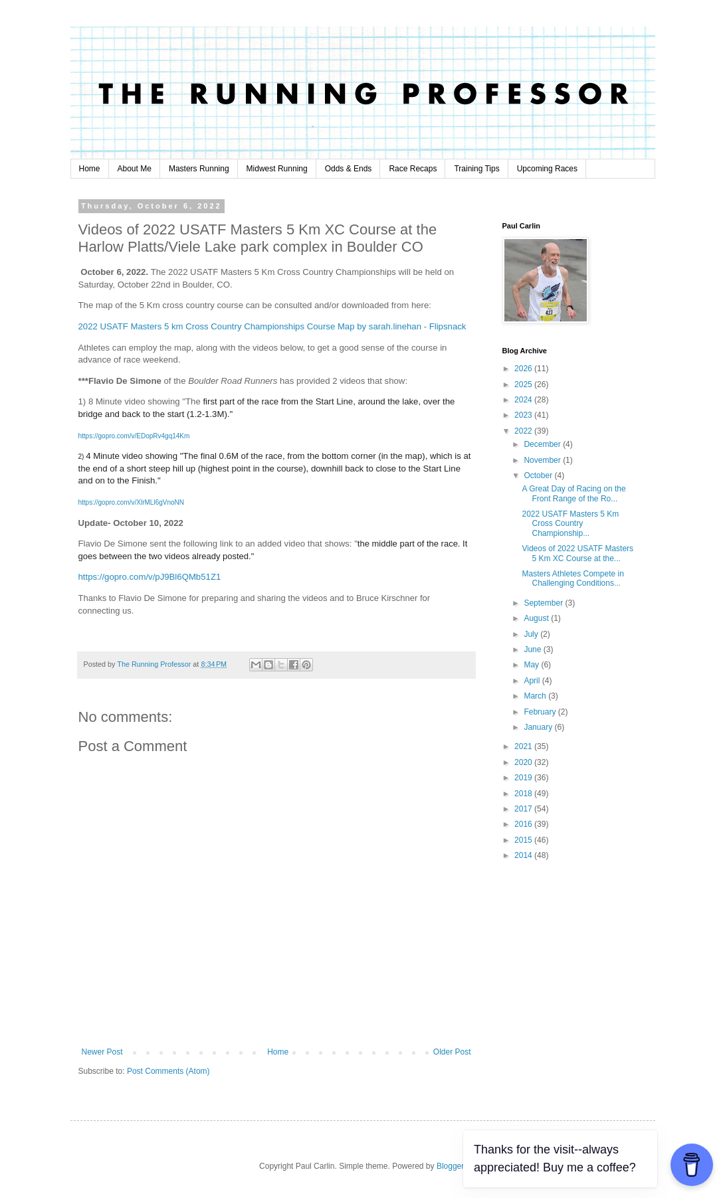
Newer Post (102, 1052)
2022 (524, 431)
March (536, 696)
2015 (524, 840)
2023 (524, 415)
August (537, 618)
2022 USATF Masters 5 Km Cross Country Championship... (570, 523)
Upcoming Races (547, 168)
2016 (524, 824)
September (544, 603)
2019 (524, 777)
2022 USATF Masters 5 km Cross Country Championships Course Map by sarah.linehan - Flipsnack (272, 326)
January (539, 727)
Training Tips (476, 168)
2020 (524, 762)
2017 (524, 808)
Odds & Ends (348, 168)
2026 (524, 368)
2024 (524, 399)
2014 (524, 855)
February (541, 712)
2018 (524, 793)
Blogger (450, 1166)
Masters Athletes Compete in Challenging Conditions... (572, 578)
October (539, 475)
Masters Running (199, 168)
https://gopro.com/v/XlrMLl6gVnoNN (131, 502)
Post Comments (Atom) (168, 1071)
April (533, 680)
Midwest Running (277, 168)
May (532, 664)
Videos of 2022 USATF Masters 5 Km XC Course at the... (577, 553)
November (543, 460)
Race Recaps (413, 168)
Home (89, 168)
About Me (135, 168)
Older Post (452, 1052)
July (532, 634)
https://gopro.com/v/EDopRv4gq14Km (134, 436)
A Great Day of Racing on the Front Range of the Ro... (573, 493)
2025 (524, 384)
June (533, 649)
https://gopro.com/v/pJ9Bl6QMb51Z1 (149, 577)
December (543, 444)
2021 (524, 746)
